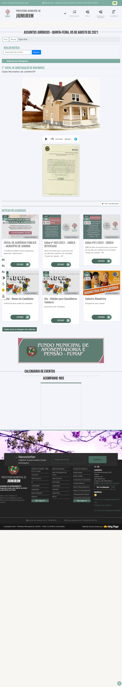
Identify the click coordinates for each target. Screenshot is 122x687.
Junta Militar (35, 486)
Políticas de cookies (102, 505)
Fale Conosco (36, 478)
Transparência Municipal (81, 498)
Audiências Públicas (80, 469)
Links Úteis (56, 493)
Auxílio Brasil (77, 472)
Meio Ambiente (36, 493)
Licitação (55, 489)
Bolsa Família (77, 476)
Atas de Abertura (58, 469)
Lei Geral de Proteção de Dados (107, 510)
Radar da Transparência (81, 491)
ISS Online (56, 482)
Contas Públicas (78, 483)
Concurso (34, 475)
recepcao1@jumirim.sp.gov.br (109, 483)
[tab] (65, 13)
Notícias (13, 39)
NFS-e (54, 497)
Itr (32, 482)
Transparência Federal (81, 494)
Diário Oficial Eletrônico (81, 487)
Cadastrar (97, 459)
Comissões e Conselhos (82, 480)
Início (6, 39)
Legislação (35, 489)
